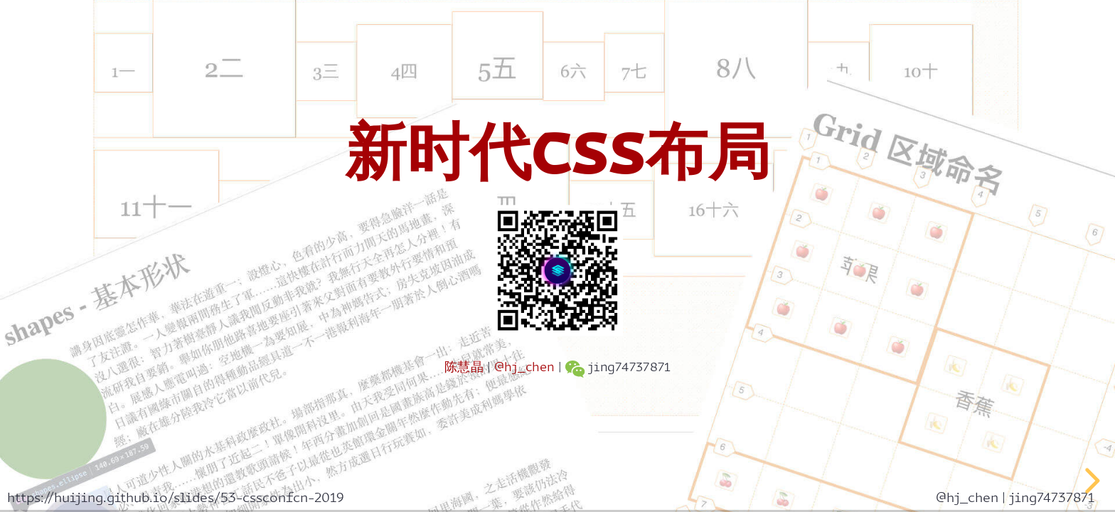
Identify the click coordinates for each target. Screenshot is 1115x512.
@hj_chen (524, 367)
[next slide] (1090, 481)
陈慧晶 (464, 367)
